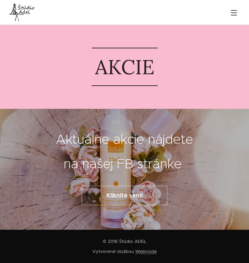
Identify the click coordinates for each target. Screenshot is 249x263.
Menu (234, 12)
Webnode (146, 251)
